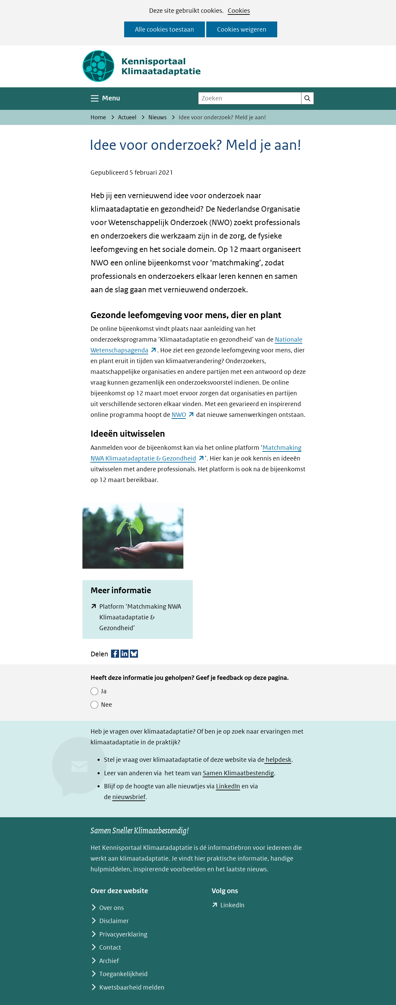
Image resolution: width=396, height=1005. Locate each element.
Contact (110, 947)
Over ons (111, 908)
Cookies (239, 10)
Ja (104, 691)
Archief (109, 961)
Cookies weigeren (241, 29)
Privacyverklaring (123, 934)
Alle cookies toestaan (164, 29)
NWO (183, 415)
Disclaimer (114, 921)
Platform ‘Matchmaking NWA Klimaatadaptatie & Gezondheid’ (140, 617)
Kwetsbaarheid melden (132, 987)
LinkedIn (228, 786)
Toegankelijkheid (123, 974)
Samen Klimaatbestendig (238, 773)
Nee (106, 704)
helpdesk (277, 759)
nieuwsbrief (128, 797)
